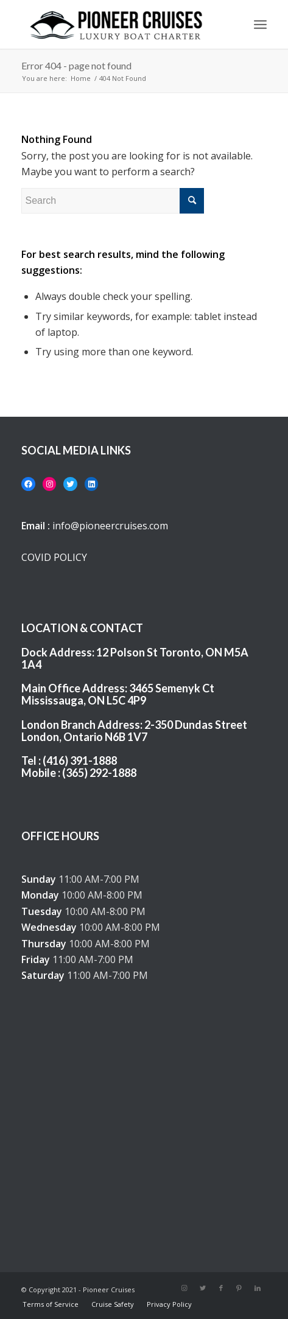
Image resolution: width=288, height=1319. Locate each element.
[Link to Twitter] (203, 1288)
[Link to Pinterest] (239, 1288)
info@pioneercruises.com (110, 525)
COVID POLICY (54, 557)
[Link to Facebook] (221, 1288)
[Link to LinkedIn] (257, 1288)
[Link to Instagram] (184, 1288)
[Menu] (260, 24)
